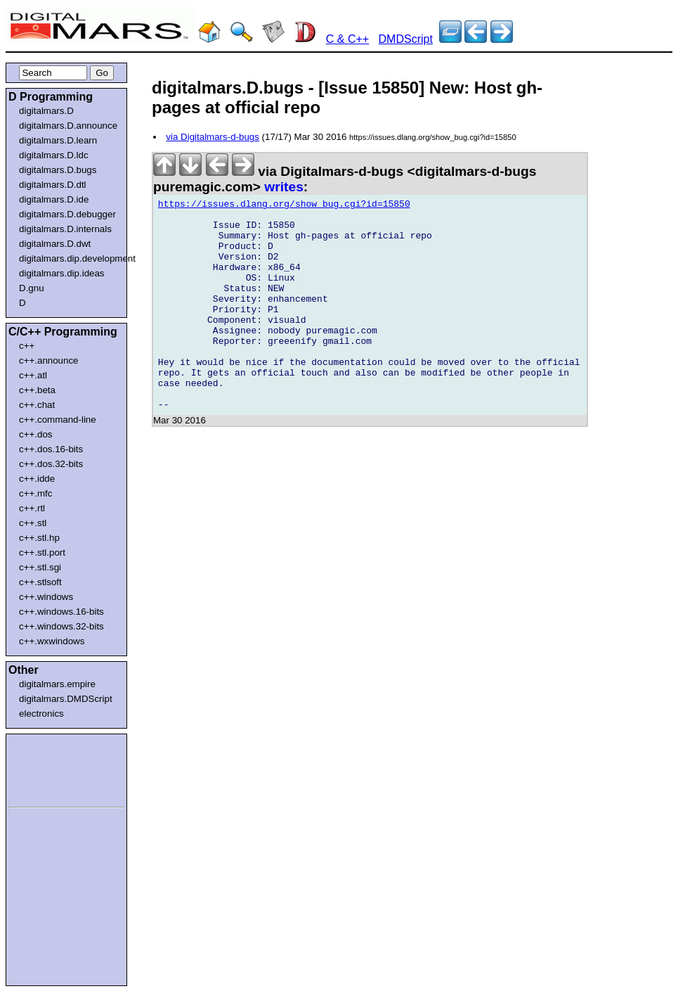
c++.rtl (32, 508)
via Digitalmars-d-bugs (212, 137)
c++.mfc (35, 493)
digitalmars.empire (57, 684)
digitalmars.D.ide (54, 199)
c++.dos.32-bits (51, 464)
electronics (41, 713)
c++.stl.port (42, 552)
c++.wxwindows (51, 641)
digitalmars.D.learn (58, 140)
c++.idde (37, 478)
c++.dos (35, 434)
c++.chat (37, 404)
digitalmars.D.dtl (52, 184)
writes (283, 186)
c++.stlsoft (40, 582)
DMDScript (406, 39)
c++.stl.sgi (40, 567)
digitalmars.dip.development (69, 258)
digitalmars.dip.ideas (62, 273)
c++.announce (49, 360)
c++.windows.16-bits (61, 611)
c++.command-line (57, 419)
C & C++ (347, 39)
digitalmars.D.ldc (54, 155)
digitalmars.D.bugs (57, 170)
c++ (26, 345)
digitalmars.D (46, 111)
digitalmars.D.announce (68, 125)
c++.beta (37, 390)
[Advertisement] (50, 768)
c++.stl (32, 523)
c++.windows (46, 597)
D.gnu (31, 288)
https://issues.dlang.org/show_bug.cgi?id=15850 (284, 206)
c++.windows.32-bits (61, 626)
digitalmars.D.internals (65, 229)
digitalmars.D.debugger (67, 214)
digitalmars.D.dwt (55, 243)
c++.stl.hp (39, 537)
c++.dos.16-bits (51, 449)
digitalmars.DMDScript (65, 698)
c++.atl (33, 375)
